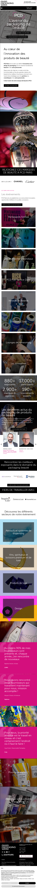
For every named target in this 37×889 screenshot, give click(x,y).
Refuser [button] (9, 883)
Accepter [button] (27, 883)
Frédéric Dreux (23, 448)
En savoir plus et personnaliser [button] (18, 886)
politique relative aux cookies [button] (6, 874)
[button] (1, 8)
